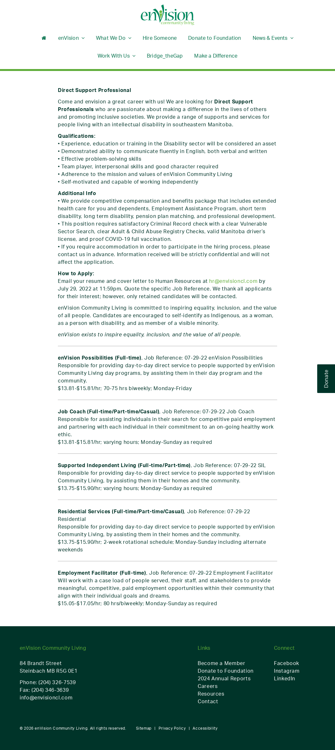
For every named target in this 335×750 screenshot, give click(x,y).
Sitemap (144, 728)
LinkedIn (284, 678)
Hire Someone (160, 38)
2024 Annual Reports (224, 678)
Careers (207, 686)
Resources (211, 693)
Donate (326, 378)
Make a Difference (215, 56)
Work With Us (114, 56)
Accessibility (205, 728)
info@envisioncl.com (46, 697)
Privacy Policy (172, 728)
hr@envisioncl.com (233, 281)
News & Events (270, 38)
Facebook (286, 663)
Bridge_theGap (165, 56)
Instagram (287, 671)
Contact (208, 701)
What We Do (111, 38)
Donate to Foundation (214, 38)
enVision (68, 38)
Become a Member (221, 663)
